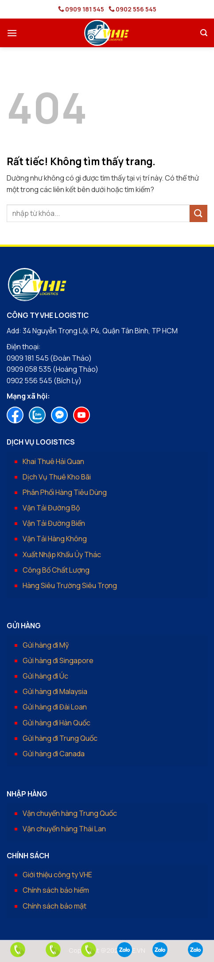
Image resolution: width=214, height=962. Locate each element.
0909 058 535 (29, 369)
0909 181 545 (84, 9)
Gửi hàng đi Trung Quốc (60, 738)
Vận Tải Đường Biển (54, 523)
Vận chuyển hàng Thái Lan (64, 829)
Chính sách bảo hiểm (56, 890)
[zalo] (124, 949)
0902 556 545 (136, 9)
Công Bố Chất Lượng (56, 570)
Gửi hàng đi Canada (54, 753)
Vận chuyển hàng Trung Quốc (70, 813)
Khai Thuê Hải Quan (53, 461)
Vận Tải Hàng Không (55, 538)
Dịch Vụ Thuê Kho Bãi (57, 477)
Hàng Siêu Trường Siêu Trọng (70, 585)
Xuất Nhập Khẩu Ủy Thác (62, 554)
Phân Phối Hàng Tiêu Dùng (65, 492)
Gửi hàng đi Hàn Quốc (56, 723)
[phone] (17, 949)
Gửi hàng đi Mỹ (46, 645)
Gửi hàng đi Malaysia (55, 691)
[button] (12, 33)
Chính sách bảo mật (54, 906)
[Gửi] (198, 213)
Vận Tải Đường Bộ (51, 508)
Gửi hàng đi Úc (45, 676)
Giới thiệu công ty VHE (57, 874)
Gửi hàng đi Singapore (58, 660)
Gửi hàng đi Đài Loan (55, 707)
